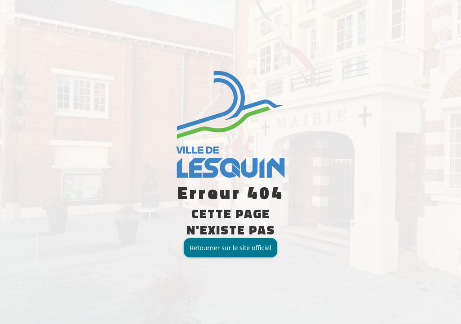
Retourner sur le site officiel (230, 247)
